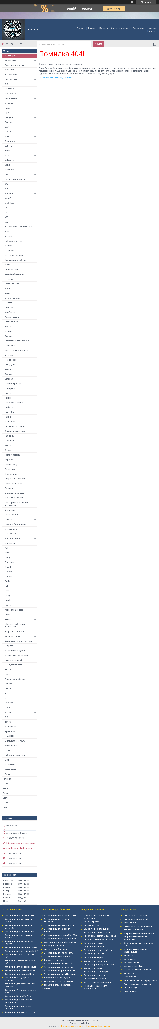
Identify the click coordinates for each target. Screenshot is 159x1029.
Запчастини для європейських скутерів (20, 985)
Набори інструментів (15, 755)
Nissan (8, 107)
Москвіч (9, 193)
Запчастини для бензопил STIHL (60, 915)
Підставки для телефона (17, 340)
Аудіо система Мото (133, 966)
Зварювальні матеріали (16, 655)
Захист (8, 288)
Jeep (7, 693)
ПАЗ (7, 212)
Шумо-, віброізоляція (15, 524)
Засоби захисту (12, 636)
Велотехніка (11, 98)
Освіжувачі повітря (14, 402)
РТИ (7, 231)
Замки (8, 445)
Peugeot (9, 117)
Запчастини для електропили (58, 952)
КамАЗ (8, 198)
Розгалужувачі (12, 317)
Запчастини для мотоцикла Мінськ (18, 920)
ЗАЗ (6, 183)
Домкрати (10, 388)
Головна (81, 28)
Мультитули (10, 421)
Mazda (8, 712)
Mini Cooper (10, 726)
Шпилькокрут (11, 464)
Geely (7, 595)
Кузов (8, 293)
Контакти (103, 28)
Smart (7, 136)
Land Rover (10, 702)
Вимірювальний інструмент (18, 640)
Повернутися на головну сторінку (55, 77)
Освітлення (10, 509)
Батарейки (10, 378)
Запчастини (10, 60)
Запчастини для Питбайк (136, 915)
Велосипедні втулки (94, 943)
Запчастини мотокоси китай (58, 963)
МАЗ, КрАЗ (10, 203)
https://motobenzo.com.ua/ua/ (20, 843)
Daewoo (9, 576)
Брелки (8, 374)
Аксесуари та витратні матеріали (60, 942)
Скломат (9, 336)
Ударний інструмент (15, 478)
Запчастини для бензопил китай (60, 938)
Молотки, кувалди (14, 497)
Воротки (9, 459)
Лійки (7, 614)
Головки (9, 488)
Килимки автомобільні (16, 259)
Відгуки (152, 30)
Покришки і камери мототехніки (139, 933)
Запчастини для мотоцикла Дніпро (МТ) (18, 926)
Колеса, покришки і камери (97, 982)
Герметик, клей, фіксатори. (57, 984)
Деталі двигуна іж (132, 987)
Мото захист (130, 959)
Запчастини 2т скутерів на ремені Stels (21, 991)
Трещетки (10, 731)
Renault (8, 122)
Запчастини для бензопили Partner (57, 930)
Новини (6, 802)
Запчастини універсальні (136, 919)
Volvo (7, 164)
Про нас (7, 793)
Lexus (7, 707)
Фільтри (9, 245)
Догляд (8, 302)
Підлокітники (11, 321)
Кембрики (10, 312)
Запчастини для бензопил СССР (60, 925)
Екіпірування (11, 79)
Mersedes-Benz (12, 538)
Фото (5, 807)
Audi (7, 547)
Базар (8, 774)
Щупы (8, 674)
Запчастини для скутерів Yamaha (21, 970)
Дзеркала (10, 278)
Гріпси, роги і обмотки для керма (100, 935)
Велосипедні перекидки (96, 960)
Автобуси (9, 169)
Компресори (11, 745)
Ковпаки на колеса (14, 609)
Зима (7, 264)
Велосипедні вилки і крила (97, 971)
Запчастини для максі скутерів (20, 1012)
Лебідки (9, 407)
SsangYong (10, 141)
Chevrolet (9, 562)
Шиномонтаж (11, 514)
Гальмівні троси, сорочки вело (99, 964)
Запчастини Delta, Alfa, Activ (18, 996)
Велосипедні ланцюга (94, 967)
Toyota (8, 721)
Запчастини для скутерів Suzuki (20, 966)
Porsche (9, 519)
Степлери (9, 440)
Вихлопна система (14, 255)
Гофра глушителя (13, 241)
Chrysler (9, 567)
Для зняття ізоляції (14, 492)
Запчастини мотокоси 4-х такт (59, 967)
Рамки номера (12, 283)
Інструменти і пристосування (58, 981)
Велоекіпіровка (91, 921)
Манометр (10, 764)
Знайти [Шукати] (98, 44)
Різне (7, 750)
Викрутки (9, 645)
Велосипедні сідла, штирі (96, 928)
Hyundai (9, 683)
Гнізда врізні (11, 359)
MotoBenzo (10, 93)
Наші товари (9, 55)
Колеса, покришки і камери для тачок (139, 944)
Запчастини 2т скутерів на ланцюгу (17, 979)
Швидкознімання (13, 483)
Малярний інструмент (15, 650)
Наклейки (9, 412)
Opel (7, 112)
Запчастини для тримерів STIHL (60, 970)
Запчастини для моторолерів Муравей (19, 942)
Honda (8, 600)
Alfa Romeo (10, 543)
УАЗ (6, 217)
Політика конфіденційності (98, 1026)
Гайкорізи (9, 435)
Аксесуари (10, 69)
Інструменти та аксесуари (57, 977)
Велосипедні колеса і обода (98, 950)
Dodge (8, 581)
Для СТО (9, 736)
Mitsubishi (9, 103)
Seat (7, 126)
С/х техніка (10, 533)
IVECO (8, 688)
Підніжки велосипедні (95, 978)
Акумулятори (130, 922)
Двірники (9, 250)
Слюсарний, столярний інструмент (16, 504)
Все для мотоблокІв (133, 929)
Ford (7, 590)
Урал (7, 222)
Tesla (7, 150)
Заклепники (10, 769)
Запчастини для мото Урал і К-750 (21, 950)
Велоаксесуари (91, 925)
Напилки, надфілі (13, 660)
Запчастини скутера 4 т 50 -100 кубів (19, 956)
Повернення (139, 28)
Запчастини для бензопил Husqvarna (57, 920)
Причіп (8, 397)
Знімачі (8, 450)
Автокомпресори (13, 383)
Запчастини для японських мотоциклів (18, 1007)
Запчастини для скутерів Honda (20, 974)
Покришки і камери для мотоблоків (135, 938)
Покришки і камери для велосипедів (95, 987)
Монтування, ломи (14, 664)
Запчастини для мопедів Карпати (21, 947)
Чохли (8, 605)
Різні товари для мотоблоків (137, 983)
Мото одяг (129, 955)
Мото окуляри (130, 976)
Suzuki (8, 155)
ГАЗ (6, 174)
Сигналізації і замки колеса (137, 969)
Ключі (8, 619)
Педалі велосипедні (94, 946)
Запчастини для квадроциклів (138, 926)
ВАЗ (6, 717)
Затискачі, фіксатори (15, 431)
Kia (6, 698)
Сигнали (9, 307)
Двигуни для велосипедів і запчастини (97, 916)
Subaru (8, 145)
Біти (7, 759)
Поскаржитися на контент (72, 1026)
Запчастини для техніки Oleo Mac (60, 934)
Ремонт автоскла (13, 454)
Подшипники (11, 269)
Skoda (8, 131)
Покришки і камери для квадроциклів (135, 950)
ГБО (7, 207)
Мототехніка (11, 528)
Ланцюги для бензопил (55, 949)
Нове (5, 783)
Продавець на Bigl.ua (79, 1023)
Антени (8, 331)
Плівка (8, 416)
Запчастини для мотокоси (57, 956)
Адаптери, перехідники (16, 350)
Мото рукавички (132, 962)
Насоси (8, 393)
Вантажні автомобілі (15, 179)
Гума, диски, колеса (14, 65)
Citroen (8, 571)
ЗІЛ (6, 188)
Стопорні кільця (13, 473)
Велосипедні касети (94, 953)
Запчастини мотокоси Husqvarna (60, 974)
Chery (7, 557)
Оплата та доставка (120, 28)
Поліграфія (10, 88)
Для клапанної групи (15, 740)
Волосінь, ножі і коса (54, 960)
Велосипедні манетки (94, 975)
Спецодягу (10, 364)
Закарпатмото (130, 991)
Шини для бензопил (54, 945)
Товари (91, 28)
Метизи (8, 236)
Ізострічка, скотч (13, 297)
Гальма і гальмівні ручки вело (98, 939)
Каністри (9, 369)
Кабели (8, 326)
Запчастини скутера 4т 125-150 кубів (20, 962)
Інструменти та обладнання (18, 226)
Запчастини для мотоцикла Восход (18, 936)
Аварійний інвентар (14, 274)
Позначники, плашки (15, 426)
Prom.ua (94, 1020)
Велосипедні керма (93, 957)
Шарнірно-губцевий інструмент (15, 625)
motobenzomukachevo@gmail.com (21, 848)
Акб (6, 84)
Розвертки (10, 469)
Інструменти (11, 74)
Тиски (8, 669)
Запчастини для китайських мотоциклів (18, 1001)
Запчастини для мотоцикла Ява (20, 931)
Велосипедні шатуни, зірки (97, 932)
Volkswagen (10, 160)
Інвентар (9, 355)
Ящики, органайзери (15, 679)
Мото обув (129, 973)
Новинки (152, 28)
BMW (7, 552)
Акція (5, 788)
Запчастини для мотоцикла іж (19, 915)
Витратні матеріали (14, 631)
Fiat (6, 586)
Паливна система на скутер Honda (140, 980)
